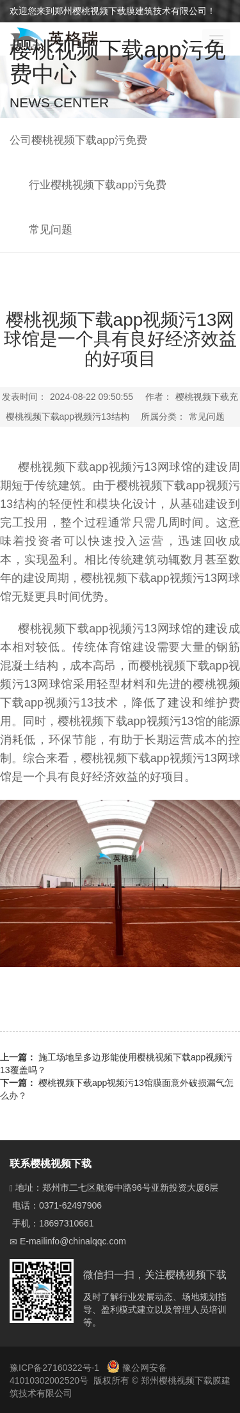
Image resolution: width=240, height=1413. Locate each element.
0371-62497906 (70, 1205)
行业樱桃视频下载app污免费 (97, 185)
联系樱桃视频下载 (51, 1163)
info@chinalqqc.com (85, 1241)
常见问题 (50, 230)
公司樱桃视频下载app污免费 (78, 140)
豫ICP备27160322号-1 (56, 1368)
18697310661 (66, 1223)
